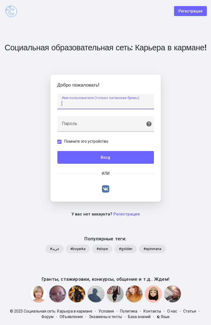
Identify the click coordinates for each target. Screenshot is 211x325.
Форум (47, 316)
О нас (172, 311)
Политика (128, 311)
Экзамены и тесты (105, 316)
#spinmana (152, 249)
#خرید (54, 249)
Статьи (189, 311)
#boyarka (78, 249)
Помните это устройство (86, 141)
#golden (125, 249)
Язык (163, 316)
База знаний (139, 316)
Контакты (152, 311)
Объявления (71, 316)
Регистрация (190, 11)
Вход (105, 157)
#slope (102, 249)
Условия (106, 311)
